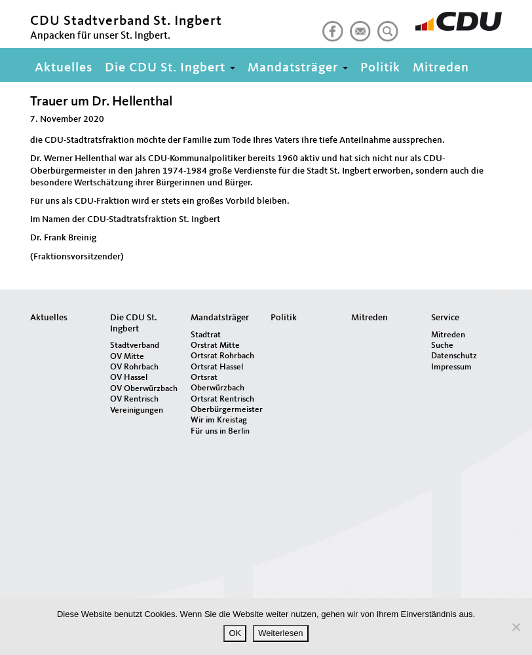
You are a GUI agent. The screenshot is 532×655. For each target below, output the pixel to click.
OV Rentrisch (134, 399)
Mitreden (441, 68)
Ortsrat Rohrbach (222, 356)
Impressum (451, 367)
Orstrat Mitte (215, 345)
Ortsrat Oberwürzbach (217, 382)
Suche (442, 345)
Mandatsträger (298, 68)
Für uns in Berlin (220, 431)
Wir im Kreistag (219, 420)
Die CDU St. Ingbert (170, 68)
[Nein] (515, 626)
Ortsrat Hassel (217, 367)
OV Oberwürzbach (144, 388)
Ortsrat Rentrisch (222, 399)
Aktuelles (63, 68)
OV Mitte (127, 356)
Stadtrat (206, 335)
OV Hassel (128, 377)
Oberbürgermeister (226, 409)
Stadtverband (134, 345)
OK (235, 633)
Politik (380, 68)
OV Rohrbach (134, 367)
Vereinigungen (136, 410)
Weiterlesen (280, 633)
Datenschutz (454, 356)
